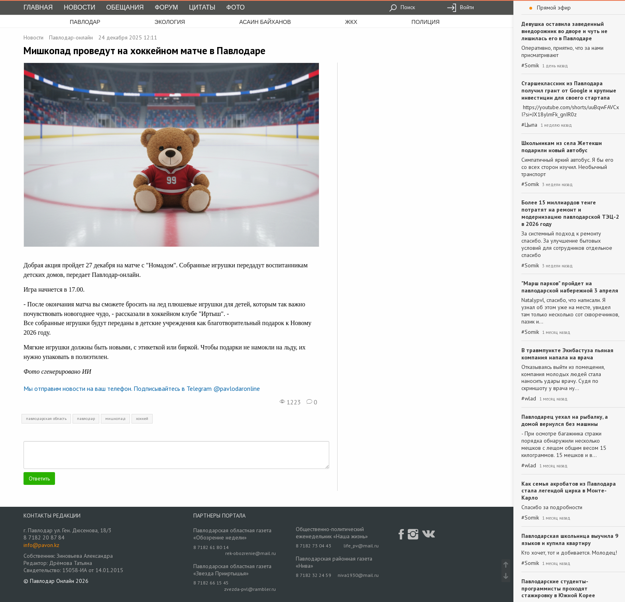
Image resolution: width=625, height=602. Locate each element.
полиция (425, 22)
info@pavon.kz (41, 545)
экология (170, 22)
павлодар (86, 418)
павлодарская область (46, 418)
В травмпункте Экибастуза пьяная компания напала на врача (567, 354)
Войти (460, 7)
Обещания (125, 7)
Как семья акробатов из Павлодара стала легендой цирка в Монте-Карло (568, 491)
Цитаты (202, 7)
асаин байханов (265, 22)
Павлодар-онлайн (71, 37)
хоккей (142, 418)
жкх (351, 22)
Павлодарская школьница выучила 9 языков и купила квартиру (569, 539)
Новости (79, 7)
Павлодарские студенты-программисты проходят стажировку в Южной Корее (558, 588)
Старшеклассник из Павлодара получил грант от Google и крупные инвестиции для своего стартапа (568, 90)
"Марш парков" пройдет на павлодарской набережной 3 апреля (569, 287)
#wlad (528, 398)
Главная (38, 7)
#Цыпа (529, 125)
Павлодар (85, 22)
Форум (166, 7)
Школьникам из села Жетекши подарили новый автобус (561, 146)
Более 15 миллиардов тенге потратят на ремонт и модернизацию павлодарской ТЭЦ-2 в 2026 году (570, 213)
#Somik (530, 65)
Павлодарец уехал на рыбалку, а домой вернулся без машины (564, 420)
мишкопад (115, 418)
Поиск (402, 7)
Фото (235, 7)
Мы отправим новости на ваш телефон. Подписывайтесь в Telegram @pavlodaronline (142, 388)
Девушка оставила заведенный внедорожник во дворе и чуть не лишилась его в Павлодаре (564, 31)
